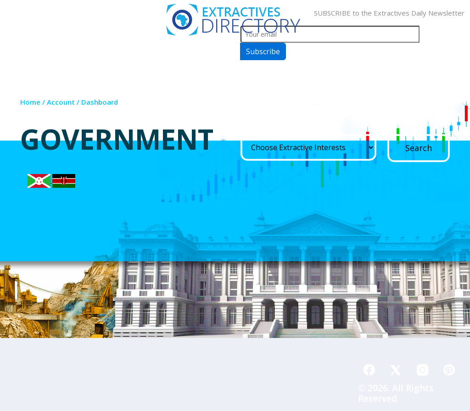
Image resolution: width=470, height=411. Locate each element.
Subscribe (263, 51)
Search (418, 147)
